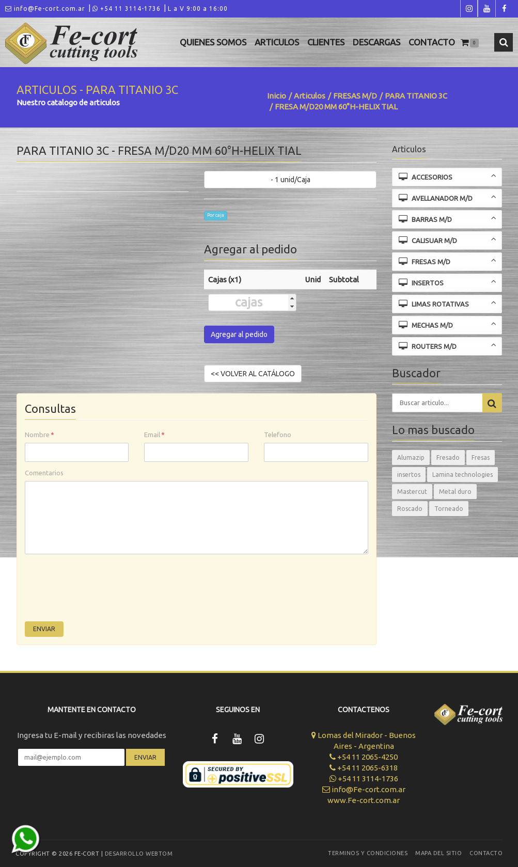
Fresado (448, 457)
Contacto (432, 42)
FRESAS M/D (355, 95)
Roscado (409, 508)
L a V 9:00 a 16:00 (198, 8)
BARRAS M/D (447, 218)
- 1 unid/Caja (290, 179)
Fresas (481, 457)
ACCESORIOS (447, 176)
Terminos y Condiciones (367, 853)
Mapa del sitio (438, 853)
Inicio (276, 95)
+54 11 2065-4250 (363, 756)
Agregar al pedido (239, 334)
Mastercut (412, 491)
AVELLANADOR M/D (447, 197)
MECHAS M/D (447, 324)
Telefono (277, 434)
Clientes (325, 42)
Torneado (448, 508)
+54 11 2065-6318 (363, 767)
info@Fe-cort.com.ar (45, 8)
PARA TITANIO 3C (416, 95)
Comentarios (44, 472)
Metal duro (455, 491)
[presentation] (103, 590)
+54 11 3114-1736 (126, 8)
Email (154, 434)
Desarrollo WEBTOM (139, 853)
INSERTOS (447, 282)
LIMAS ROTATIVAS (447, 303)
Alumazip (411, 457)
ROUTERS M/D (447, 345)
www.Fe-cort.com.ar (363, 800)
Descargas (376, 42)
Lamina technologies (462, 474)
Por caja (215, 215)
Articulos (277, 42)
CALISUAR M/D (447, 240)
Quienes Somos (213, 42)
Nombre (39, 434)
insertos (408, 474)
